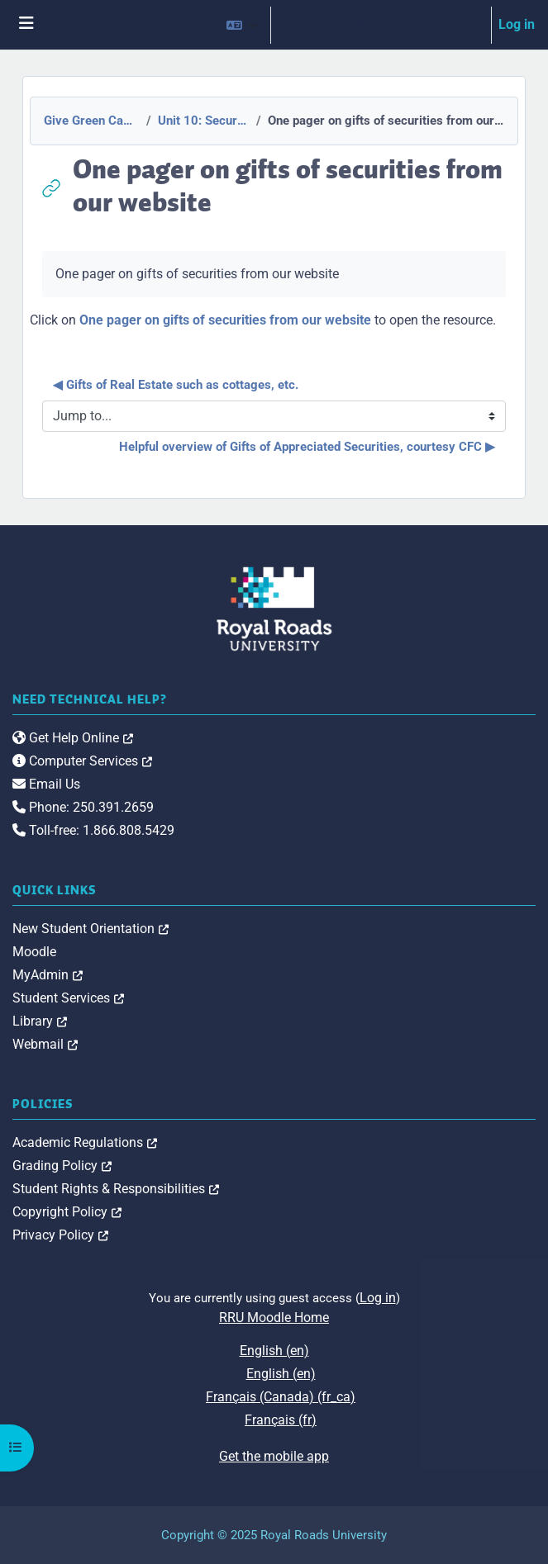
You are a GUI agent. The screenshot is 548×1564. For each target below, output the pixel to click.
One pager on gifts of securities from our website (225, 320)
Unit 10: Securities (202, 120)
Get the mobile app (274, 1456)
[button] (241, 25)
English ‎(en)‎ (274, 1350)
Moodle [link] (34, 952)
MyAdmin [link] (47, 975)
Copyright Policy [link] (67, 1212)
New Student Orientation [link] (90, 928)
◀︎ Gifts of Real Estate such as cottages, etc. (175, 384)
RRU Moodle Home (274, 1317)
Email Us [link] (46, 784)
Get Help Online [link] (72, 738)
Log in (516, 24)
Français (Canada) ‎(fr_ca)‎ (280, 1397)
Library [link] (39, 1021)
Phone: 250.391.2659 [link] (83, 807)
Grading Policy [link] (62, 1165)
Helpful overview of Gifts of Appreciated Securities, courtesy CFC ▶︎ (307, 446)
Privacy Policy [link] (60, 1235)
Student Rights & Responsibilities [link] (115, 1189)
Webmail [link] (45, 1044)
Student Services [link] (68, 998)
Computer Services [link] (82, 761)
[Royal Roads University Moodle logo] (274, 608)
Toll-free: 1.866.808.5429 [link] (93, 830)
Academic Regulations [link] (84, 1142)
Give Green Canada (90, 120)
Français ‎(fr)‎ (281, 1420)
